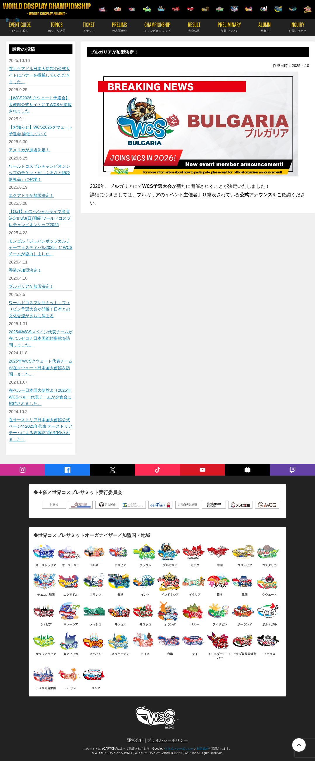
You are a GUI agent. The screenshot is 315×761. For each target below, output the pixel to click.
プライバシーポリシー (167, 740)
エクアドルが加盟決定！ (31, 195)
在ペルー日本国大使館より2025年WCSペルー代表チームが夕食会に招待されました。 (40, 397)
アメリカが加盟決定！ (29, 150)
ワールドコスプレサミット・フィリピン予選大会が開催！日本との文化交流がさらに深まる (39, 309)
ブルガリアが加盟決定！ (31, 286)
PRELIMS (119, 27)
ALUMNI (264, 27)
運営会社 (135, 740)
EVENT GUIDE (20, 27)
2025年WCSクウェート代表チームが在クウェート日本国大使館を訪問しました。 (40, 368)
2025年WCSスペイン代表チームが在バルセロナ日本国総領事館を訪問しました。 (40, 338)
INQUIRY (297, 27)
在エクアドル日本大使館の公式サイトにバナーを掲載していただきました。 (39, 75)
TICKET (89, 27)
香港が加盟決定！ (25, 270)
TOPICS (56, 27)
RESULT (194, 27)
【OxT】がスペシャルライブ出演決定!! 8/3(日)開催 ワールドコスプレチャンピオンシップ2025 (40, 218)
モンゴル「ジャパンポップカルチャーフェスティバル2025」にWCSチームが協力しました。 (40, 247)
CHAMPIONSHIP (157, 27)
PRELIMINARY (229, 27)
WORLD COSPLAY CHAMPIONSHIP (47, 9)
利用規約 (202, 748)
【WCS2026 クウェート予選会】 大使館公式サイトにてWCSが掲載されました (40, 104)
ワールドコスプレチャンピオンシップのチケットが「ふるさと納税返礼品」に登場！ (39, 173)
